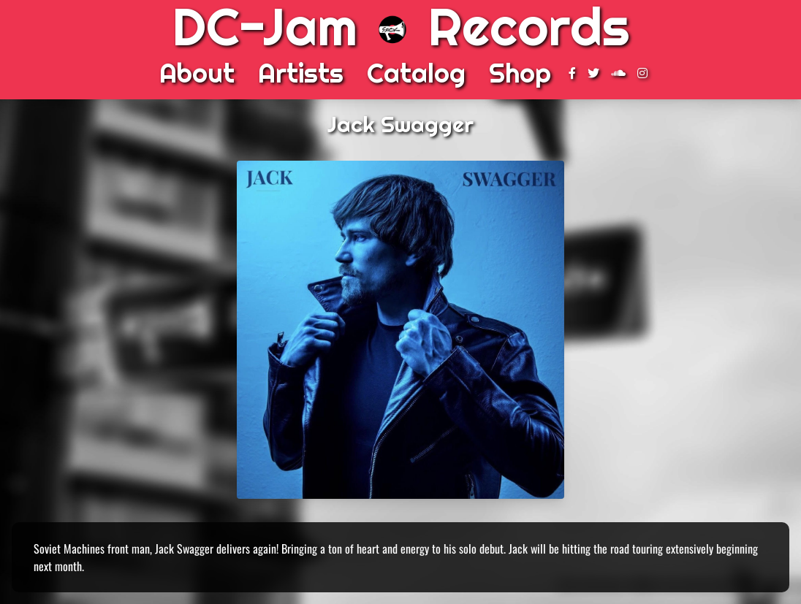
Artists (300, 73)
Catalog (416, 73)
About (197, 73)
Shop (520, 73)
